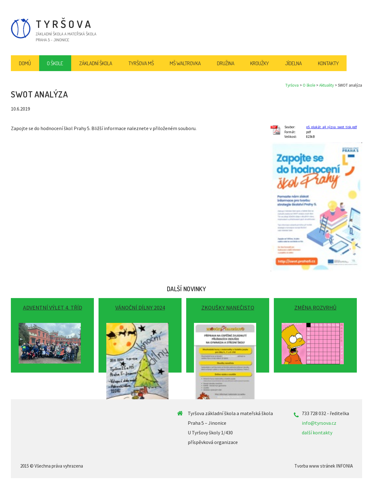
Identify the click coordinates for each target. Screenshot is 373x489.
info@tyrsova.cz (319, 423)
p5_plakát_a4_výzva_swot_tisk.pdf (331, 127)
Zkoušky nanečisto (227, 307)
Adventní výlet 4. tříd (52, 307)
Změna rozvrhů (315, 307)
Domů (25, 63)
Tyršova (292, 85)
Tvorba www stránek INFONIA (323, 466)
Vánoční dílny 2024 (140, 307)
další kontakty (317, 432)
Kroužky (259, 63)
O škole (309, 85)
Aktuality (326, 85)
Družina (225, 63)
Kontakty (328, 63)
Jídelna (293, 63)
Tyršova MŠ (141, 63)
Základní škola (95, 63)
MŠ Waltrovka (185, 63)
